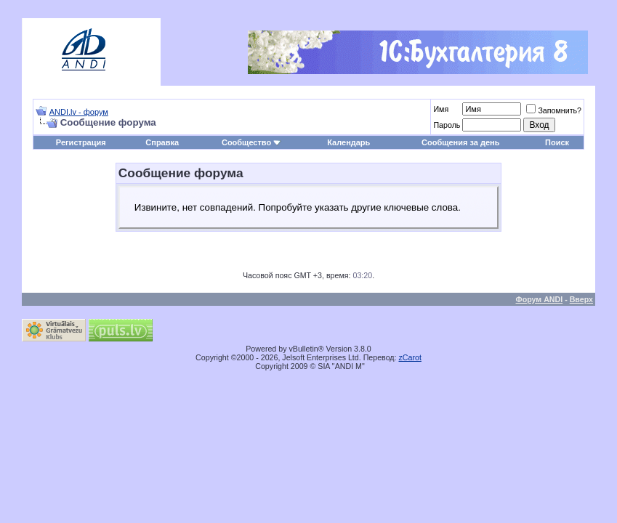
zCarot (410, 357)
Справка (162, 142)
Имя (440, 109)
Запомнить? (553, 110)
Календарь (348, 142)
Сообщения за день (460, 142)
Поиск (557, 142)
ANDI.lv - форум (78, 112)
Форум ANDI (539, 299)
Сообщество (251, 142)
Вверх (581, 299)
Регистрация (81, 142)
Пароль (446, 125)
